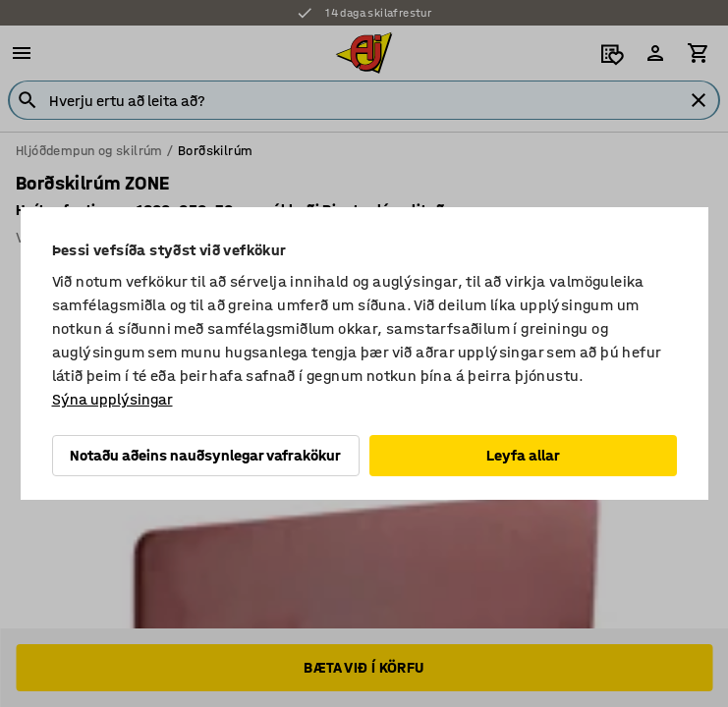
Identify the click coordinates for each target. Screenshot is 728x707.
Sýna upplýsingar (112, 399)
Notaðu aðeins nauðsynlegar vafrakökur (205, 455)
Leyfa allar (523, 455)
